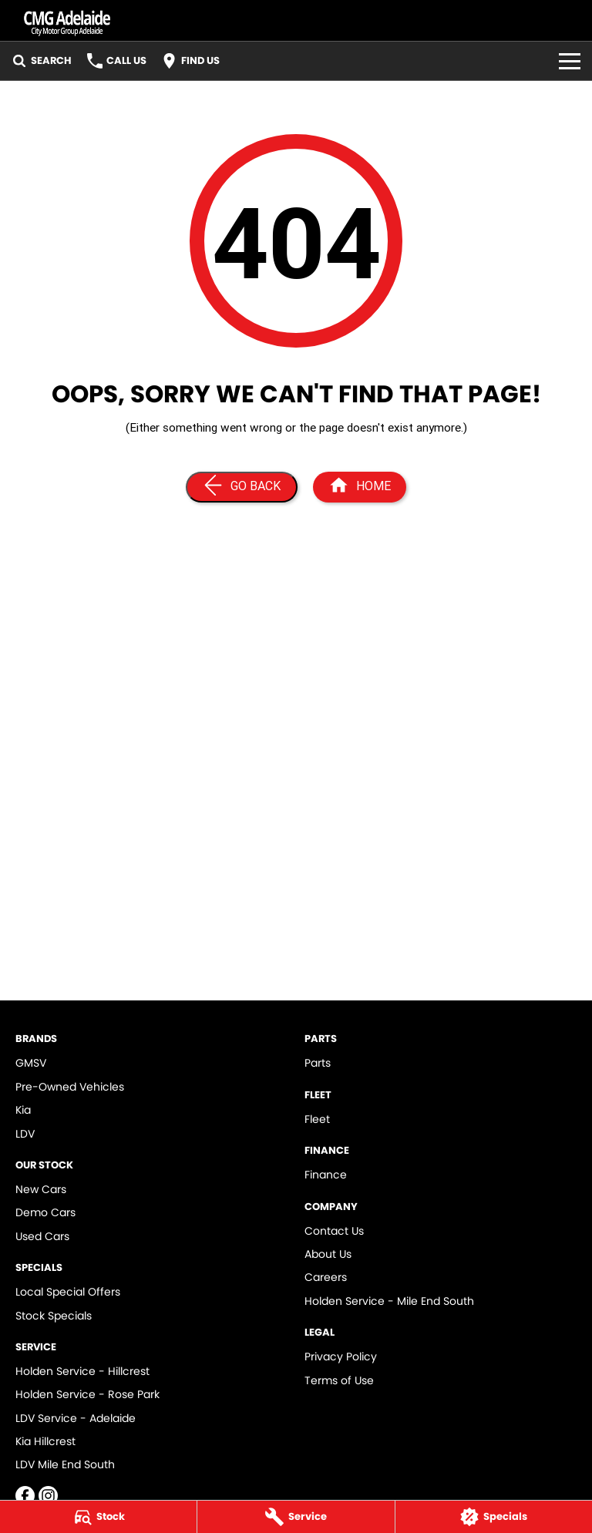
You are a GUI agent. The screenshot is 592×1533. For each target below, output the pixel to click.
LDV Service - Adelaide (75, 1418)
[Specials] (493, 1517)
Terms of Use (339, 1380)
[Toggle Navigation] (569, 61)
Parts (317, 1063)
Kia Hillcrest (45, 1441)
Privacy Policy (340, 1356)
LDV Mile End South (65, 1464)
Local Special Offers (67, 1291)
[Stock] (98, 1517)
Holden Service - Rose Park (87, 1394)
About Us (328, 1254)
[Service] (295, 1517)
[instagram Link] (48, 1495)
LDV (25, 1133)
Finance (325, 1174)
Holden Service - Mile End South (389, 1301)
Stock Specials (53, 1315)
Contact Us (334, 1231)
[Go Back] (242, 487)
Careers (325, 1277)
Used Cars (42, 1236)
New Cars (40, 1189)
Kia (23, 1110)
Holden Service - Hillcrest (82, 1371)
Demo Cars (45, 1212)
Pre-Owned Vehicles (69, 1086)
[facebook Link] (25, 1495)
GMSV (30, 1063)
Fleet (317, 1119)
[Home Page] (359, 487)
